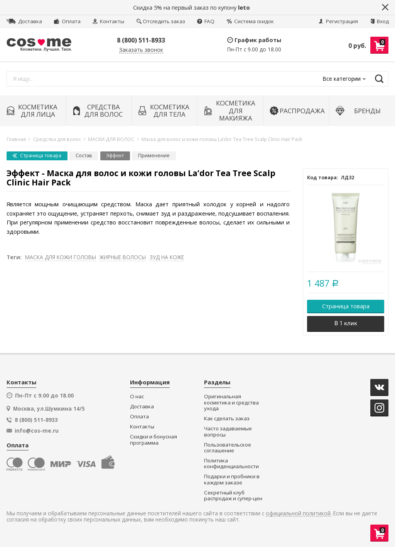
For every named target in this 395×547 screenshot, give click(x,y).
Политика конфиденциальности (231, 464)
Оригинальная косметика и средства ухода (231, 402)
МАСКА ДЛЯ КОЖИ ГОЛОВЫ (60, 257)
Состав (84, 155)
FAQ (205, 21)
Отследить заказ (161, 21)
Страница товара (37, 155)
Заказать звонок (141, 50)
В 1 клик (345, 323)
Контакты (108, 21)
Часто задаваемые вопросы (228, 432)
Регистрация (338, 21)
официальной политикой (298, 513)
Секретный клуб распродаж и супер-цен (233, 496)
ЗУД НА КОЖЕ (167, 257)
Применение (154, 155)
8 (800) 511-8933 (141, 40)
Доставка (24, 21)
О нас (137, 396)
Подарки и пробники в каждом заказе (232, 480)
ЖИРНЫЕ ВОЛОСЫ (123, 257)
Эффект (115, 155)
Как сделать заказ (227, 418)
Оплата (67, 21)
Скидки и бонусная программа (153, 440)
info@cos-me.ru (37, 430)
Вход (379, 21)
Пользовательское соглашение (227, 448)
